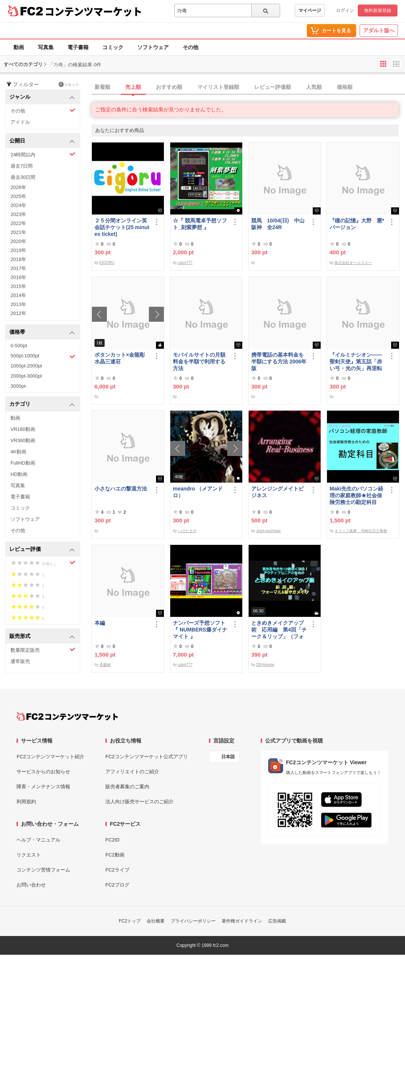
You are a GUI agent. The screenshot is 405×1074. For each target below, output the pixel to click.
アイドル (20, 122)
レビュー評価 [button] (42, 549)
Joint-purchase (268, 531)
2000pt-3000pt (26, 376)
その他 (190, 47)
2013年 (18, 304)
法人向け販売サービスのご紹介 (139, 801)
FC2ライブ (117, 870)
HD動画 (18, 474)
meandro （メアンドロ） (198, 492)
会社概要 (156, 921)
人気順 (314, 87)
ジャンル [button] (42, 97)
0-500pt (18, 345)
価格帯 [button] (42, 332)
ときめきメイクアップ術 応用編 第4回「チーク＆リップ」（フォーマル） (279, 630)
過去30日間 (22, 177)
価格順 (344, 87)
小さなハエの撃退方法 (120, 489)
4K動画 (18, 451)
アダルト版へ (378, 30)
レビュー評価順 (272, 87)
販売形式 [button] (42, 636)
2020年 (18, 241)
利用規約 (26, 801)
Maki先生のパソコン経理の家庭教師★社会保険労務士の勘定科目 (356, 495)
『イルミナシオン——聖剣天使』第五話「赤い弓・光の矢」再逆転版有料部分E (356, 362)
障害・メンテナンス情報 (43, 786)
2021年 (18, 232)
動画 (19, 47)
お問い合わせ (31, 885)
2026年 (18, 187)
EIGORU (106, 263)
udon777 (185, 263)
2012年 (18, 313)
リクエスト (28, 855)
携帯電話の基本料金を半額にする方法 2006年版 (278, 361)
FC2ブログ (117, 885)
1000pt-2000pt (26, 366)
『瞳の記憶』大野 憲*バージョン (357, 224)
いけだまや (187, 531)
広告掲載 (277, 921)
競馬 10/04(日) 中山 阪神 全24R (279, 224)
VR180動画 (22, 429)
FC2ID (112, 840)
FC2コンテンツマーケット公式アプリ (146, 756)
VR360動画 (22, 440)
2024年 (18, 205)
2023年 (18, 214)
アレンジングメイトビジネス (277, 492)
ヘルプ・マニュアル (38, 840)
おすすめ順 (169, 87)
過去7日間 (21, 166)
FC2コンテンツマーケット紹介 (50, 756)
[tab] (248, 87)
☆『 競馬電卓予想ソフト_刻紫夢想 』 (200, 224)
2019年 (18, 250)
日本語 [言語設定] (228, 756)
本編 (99, 623)
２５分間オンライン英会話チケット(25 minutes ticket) (121, 227)
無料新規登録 (377, 10)
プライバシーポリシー (193, 921)
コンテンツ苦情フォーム (43, 870)
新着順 (102, 87)
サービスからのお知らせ (43, 771)
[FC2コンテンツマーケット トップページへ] (67, 716)
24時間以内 (42, 154)
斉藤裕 (105, 665)
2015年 (18, 286)
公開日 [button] (42, 141)
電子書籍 (78, 47)
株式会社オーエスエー (353, 263)
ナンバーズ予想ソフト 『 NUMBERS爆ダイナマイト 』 (200, 629)
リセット (68, 84)
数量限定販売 (42, 649)
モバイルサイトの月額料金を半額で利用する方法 (199, 361)
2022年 (18, 223)
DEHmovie (265, 665)
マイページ (309, 10)
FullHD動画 (22, 463)
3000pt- (18, 386)
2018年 (18, 259)
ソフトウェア (153, 47)
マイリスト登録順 (218, 87)
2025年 (18, 196)
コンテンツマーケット (93, 11)
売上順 (133, 87)
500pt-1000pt (42, 356)
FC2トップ (130, 921)
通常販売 (20, 661)
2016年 (18, 277)
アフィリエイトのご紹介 (132, 771)
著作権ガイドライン (242, 921)
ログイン (345, 10)
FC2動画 (114, 855)
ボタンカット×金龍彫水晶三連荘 (119, 358)
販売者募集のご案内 (127, 786)
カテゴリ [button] (42, 404)
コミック (112, 47)
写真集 (46, 47)
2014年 (18, 295)
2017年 (18, 268)
